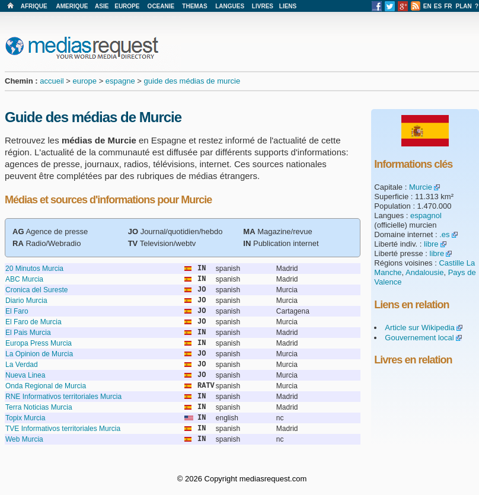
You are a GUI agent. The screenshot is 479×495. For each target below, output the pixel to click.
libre (431, 243)
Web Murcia (24, 439)
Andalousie (424, 272)
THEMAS (194, 6)
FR (448, 6)
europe (85, 80)
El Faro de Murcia (33, 322)
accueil (51, 80)
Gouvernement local (419, 337)
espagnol (426, 215)
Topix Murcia (25, 418)
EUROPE (126, 6)
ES (438, 6)
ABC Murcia (24, 279)
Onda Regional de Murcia (45, 386)
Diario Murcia (26, 300)
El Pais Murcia (28, 332)
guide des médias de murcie (192, 80)
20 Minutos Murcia (34, 268)
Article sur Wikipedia (420, 327)
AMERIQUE (72, 6)
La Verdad (21, 364)
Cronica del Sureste (36, 290)
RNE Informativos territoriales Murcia (63, 396)
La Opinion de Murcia (39, 354)
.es (444, 234)
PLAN (464, 6)
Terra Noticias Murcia (38, 407)
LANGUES (229, 6)
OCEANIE (161, 6)
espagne (120, 80)
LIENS (287, 6)
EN (427, 6)
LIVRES (262, 6)
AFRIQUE (34, 6)
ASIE (101, 6)
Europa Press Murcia (38, 343)
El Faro (16, 311)
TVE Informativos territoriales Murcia (62, 428)
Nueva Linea (25, 375)
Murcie (420, 187)
